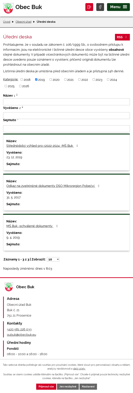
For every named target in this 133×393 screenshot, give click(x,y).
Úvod (6, 21)
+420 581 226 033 (19, 329)
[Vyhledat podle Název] (66, 101)
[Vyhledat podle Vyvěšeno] (66, 115)
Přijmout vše (46, 386)
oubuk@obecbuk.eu (21, 335)
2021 (70, 79)
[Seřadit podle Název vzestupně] (17, 94)
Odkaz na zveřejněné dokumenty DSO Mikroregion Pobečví (53, 186)
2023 (99, 79)
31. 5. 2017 (13, 197)
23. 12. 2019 (14, 157)
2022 (84, 79)
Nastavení (88, 386)
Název (9, 95)
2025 (11, 86)
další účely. (79, 368)
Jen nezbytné (67, 386)
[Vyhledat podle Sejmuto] (66, 128)
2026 (25, 86)
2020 (56, 79)
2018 (27, 79)
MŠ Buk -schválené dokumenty (32, 226)
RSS (122, 37)
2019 (41, 79)
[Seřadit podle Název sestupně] (17, 95)
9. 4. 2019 (13, 237)
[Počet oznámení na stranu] (53, 259)
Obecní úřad (23, 21)
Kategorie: (10, 79)
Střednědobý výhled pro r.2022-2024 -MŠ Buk (42, 146)
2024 (113, 79)
